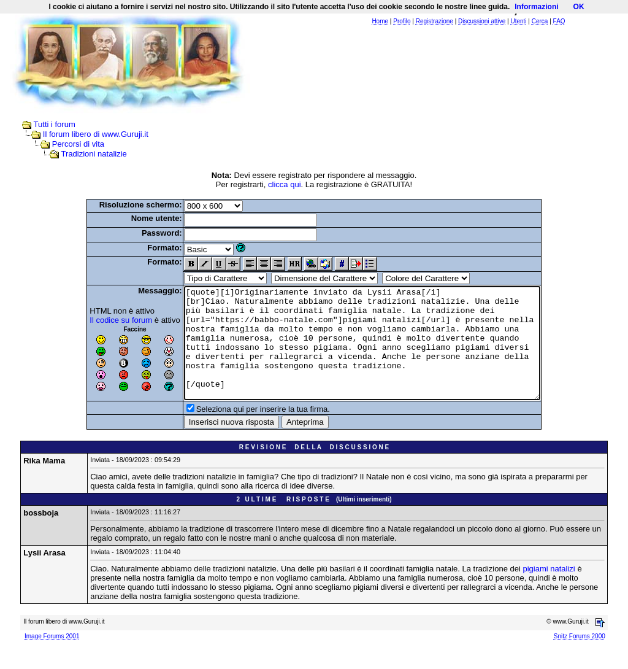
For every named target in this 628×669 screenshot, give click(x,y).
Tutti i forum (54, 124)
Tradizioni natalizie (94, 153)
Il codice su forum (99, 320)
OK (578, 6)
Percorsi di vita (78, 144)
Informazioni (536, 6)
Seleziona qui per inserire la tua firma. (241, 431)
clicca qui (284, 184)
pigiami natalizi (549, 590)
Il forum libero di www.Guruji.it (95, 134)
